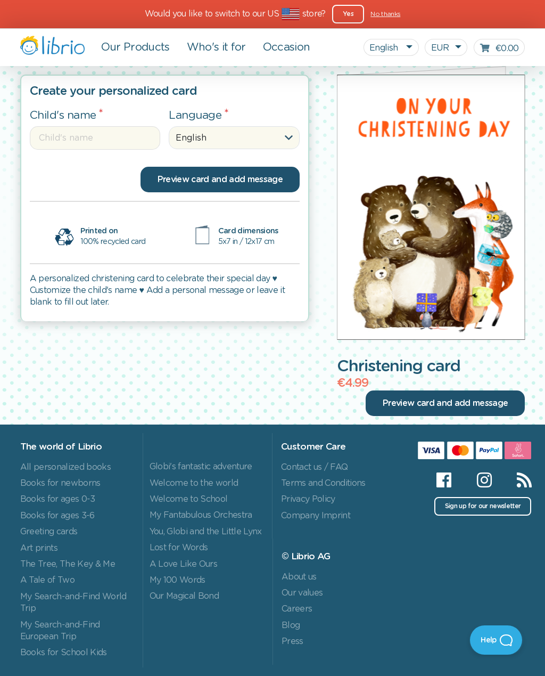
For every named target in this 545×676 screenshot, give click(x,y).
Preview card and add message (220, 179)
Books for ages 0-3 (57, 499)
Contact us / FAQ (314, 467)
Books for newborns (60, 483)
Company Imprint (315, 515)
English (384, 48)
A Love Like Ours (183, 564)
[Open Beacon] (496, 640)
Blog (291, 625)
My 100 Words (177, 580)
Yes (348, 14)
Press (292, 641)
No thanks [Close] (385, 14)
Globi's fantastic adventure (201, 466)
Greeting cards (49, 531)
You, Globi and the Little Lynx (206, 531)
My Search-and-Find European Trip (60, 631)
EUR (440, 48)
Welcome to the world (194, 483)
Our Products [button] (135, 47)
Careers (297, 609)
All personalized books (65, 467)
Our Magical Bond (184, 596)
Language (195, 115)
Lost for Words (179, 547)
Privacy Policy (308, 499)
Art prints (38, 548)
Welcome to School (189, 499)
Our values (302, 593)
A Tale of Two (47, 580)
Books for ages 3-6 (57, 515)
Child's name (63, 115)
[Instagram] (484, 479)
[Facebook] (444, 479)
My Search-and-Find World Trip (73, 602)
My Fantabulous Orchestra (201, 515)
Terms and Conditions (323, 483)
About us (299, 577)
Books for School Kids (63, 652)
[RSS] (517, 479)
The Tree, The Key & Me (67, 564)
